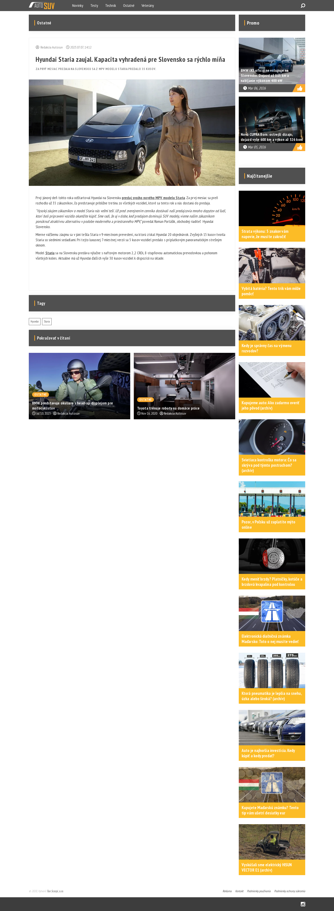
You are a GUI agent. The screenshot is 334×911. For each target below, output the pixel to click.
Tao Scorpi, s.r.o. (55, 891)
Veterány (148, 5)
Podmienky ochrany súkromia (289, 891)
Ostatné (128, 5)
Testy (94, 5)
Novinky (77, 5)
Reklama (227, 891)
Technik (110, 5)
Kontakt (239, 891)
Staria (50, 252)
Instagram (303, 904)
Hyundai (35, 321)
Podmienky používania (259, 891)
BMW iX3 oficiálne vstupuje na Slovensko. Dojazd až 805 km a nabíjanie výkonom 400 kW (265, 75)
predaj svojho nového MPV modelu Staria (153, 197)
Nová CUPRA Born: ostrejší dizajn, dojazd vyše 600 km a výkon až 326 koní (272, 137)
